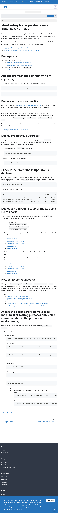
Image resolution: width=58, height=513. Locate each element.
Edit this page (6, 412)
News (3, 465)
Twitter (4, 485)
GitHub (4, 477)
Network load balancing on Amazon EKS (19, 296)
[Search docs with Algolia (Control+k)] (55, 7)
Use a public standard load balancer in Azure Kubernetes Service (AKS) (28, 303)
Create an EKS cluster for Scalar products (19, 63)
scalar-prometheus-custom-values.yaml (29, 105)
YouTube (4, 482)
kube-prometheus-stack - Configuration (16, 130)
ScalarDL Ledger (12, 246)
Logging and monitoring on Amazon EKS (16, 48)
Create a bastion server (14, 70)
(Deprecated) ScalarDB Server (16, 241)
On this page (6, 21)
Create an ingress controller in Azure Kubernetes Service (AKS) (26, 306)
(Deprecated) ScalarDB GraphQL (16, 244)
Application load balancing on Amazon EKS (20, 299)
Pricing (4, 494)
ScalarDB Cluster (12, 239)
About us (4, 462)
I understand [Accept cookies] (50, 500)
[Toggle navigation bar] (2, 7)
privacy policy (23, 505)
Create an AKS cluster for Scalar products (19, 65)
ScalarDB (4, 450)
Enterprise (50, 16)
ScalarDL (4, 453)
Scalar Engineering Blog (9, 467)
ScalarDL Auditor (12, 248)
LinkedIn (4, 479)
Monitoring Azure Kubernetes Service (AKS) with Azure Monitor (23, 50)
